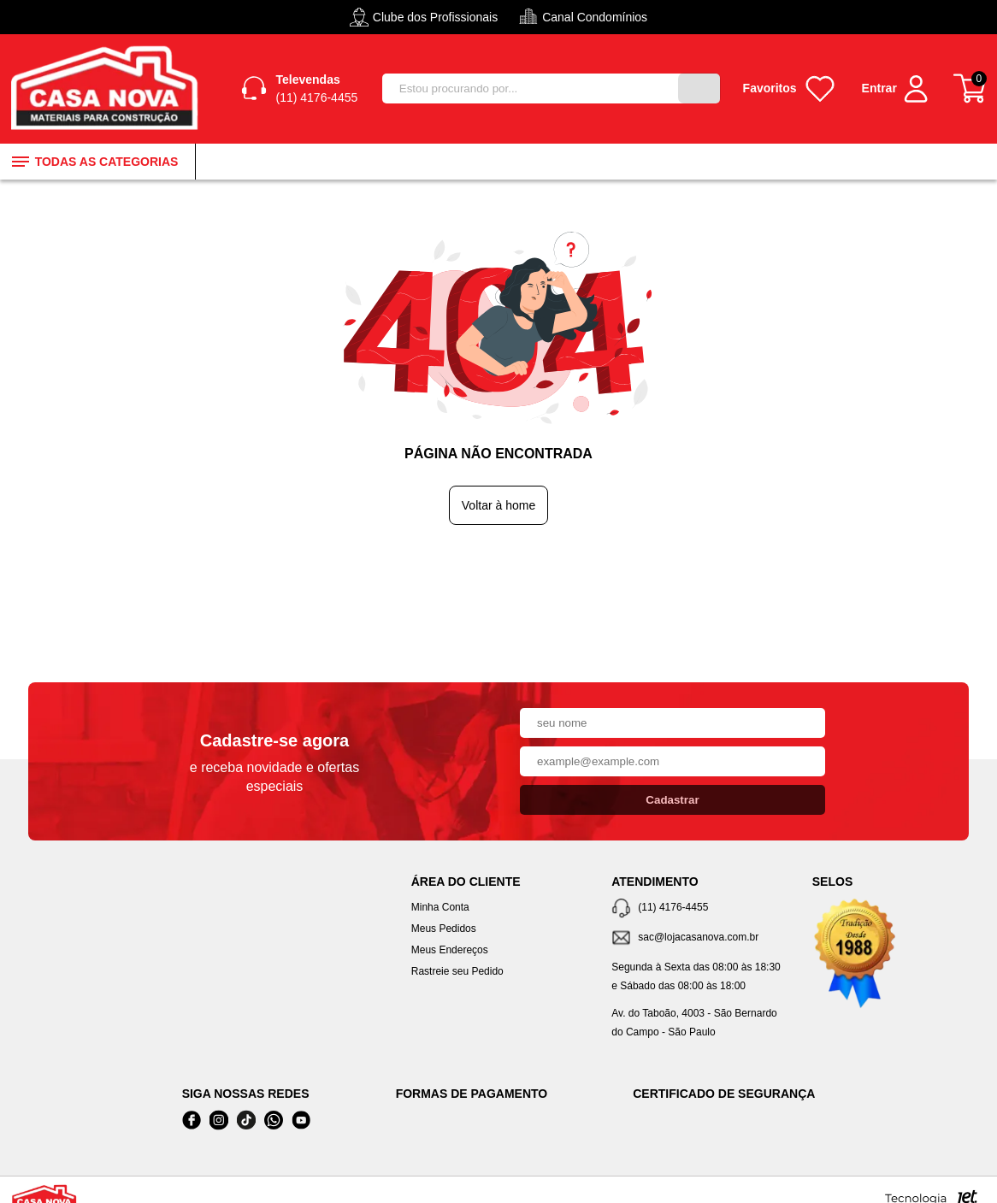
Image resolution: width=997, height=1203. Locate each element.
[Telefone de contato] (699, 912)
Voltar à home (498, 509)
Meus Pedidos (443, 932)
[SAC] (699, 941)
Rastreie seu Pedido (457, 975)
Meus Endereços (449, 953)
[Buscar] (697, 91)
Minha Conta (440, 911)
